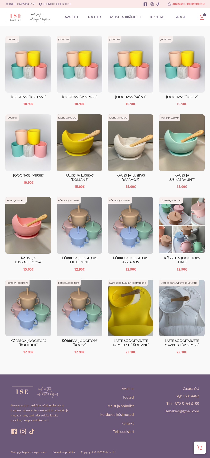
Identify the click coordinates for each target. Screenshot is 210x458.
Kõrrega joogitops (68, 200)
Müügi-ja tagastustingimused (28, 452)
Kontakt (158, 17)
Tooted (94, 17)
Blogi (180, 17)
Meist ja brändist (125, 17)
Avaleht (71, 17)
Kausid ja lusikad (67, 117)
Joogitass (12, 39)
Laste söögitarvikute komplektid (127, 283)
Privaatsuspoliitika (63, 452)
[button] (200, 448)
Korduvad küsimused (117, 414)
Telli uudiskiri (123, 431)
